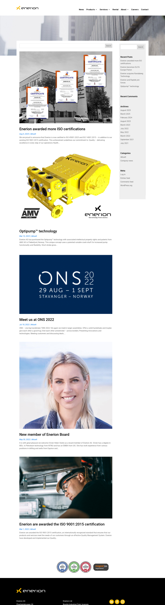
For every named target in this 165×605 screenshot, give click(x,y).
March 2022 (125, 136)
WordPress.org (126, 185)
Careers (135, 9)
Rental (115, 9)
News (81, 9)
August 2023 (125, 121)
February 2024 (126, 117)
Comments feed (126, 182)
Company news (126, 161)
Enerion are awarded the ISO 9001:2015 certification (62, 524)
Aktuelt (33, 134)
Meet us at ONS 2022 (36, 319)
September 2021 (127, 139)
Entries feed (125, 178)
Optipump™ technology (38, 231)
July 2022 (124, 128)
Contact (144, 9)
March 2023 (125, 125)
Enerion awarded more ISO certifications (52, 129)
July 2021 (124, 143)
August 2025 (125, 110)
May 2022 (124, 132)
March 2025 (125, 114)
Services (104, 9)
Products (90, 9)
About (123, 9)
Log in (122, 174)
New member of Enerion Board (44, 434)
